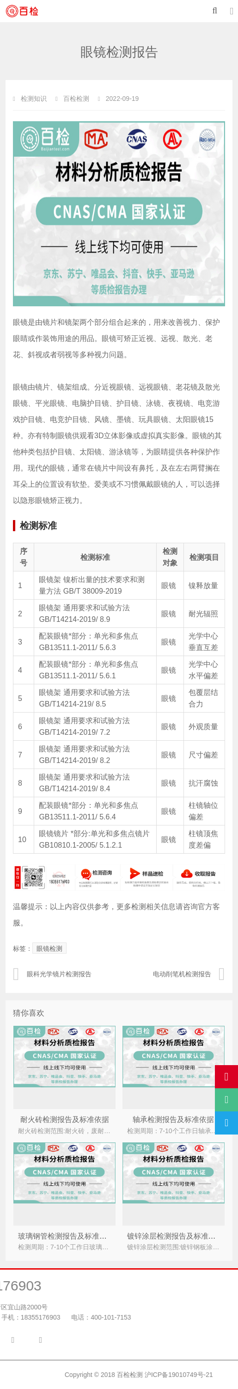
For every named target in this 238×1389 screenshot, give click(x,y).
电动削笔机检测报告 (189, 974)
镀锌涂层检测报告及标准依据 (175, 1236)
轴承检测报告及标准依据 (173, 1119)
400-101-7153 (57, 1317)
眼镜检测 (49, 948)
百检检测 (186, 1374)
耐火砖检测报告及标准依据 (64, 1119)
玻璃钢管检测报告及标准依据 (66, 1236)
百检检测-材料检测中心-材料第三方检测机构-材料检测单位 (27, 11)
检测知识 (34, 98)
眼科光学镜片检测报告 (52, 974)
